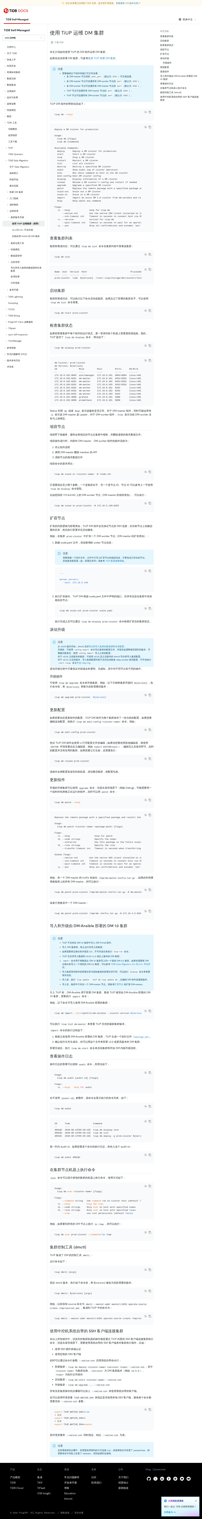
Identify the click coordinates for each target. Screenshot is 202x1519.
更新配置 (164, 67)
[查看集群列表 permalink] (75, 238)
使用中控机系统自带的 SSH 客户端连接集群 (179, 98)
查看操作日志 (166, 83)
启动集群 (164, 40)
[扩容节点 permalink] (67, 518)
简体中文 (187, 19)
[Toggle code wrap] (145, 112)
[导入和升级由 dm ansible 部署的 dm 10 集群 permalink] (130, 926)
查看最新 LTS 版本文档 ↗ (128, 3)
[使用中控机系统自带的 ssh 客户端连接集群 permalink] (126, 1331)
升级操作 (167, 62)
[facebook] (168, 1478)
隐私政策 (65, 1512)
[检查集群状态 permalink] (75, 325)
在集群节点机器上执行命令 (173, 88)
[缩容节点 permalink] (67, 427)
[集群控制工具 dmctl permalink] (89, 1247)
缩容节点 (164, 49)
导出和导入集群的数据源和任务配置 (106, 646)
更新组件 (164, 71)
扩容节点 (118, 984)
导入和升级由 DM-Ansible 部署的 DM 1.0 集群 (178, 77)
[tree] (24, 207)
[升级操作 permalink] (65, 676)
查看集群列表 (166, 36)
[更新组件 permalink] (67, 780)
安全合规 (78, 1512)
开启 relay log (83, 663)
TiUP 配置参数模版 (114, 561)
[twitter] (155, 1478)
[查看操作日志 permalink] (75, 1056)
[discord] (182, 1478)
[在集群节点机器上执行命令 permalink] (98, 1170)
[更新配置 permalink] (67, 710)
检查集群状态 (166, 45)
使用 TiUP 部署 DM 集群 (101, 58)
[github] (149, 1478)
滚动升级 (164, 58)
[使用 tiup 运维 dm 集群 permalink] (106, 32)
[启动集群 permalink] (67, 290)
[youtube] (188, 1478)
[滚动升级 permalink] (67, 629)
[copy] (150, 112)
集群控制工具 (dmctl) (170, 92)
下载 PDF (57, 42)
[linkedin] (162, 1478)
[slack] (175, 1478)
